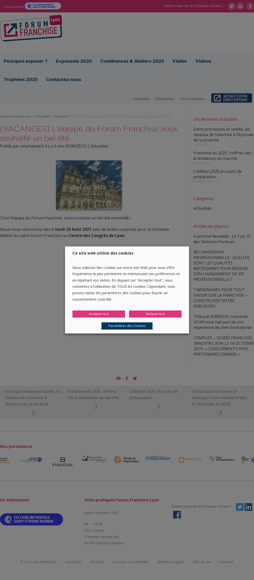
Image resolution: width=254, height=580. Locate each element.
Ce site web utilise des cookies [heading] (102, 253)
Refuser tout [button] (155, 314)
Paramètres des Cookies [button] (127, 326)
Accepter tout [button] (99, 314)
